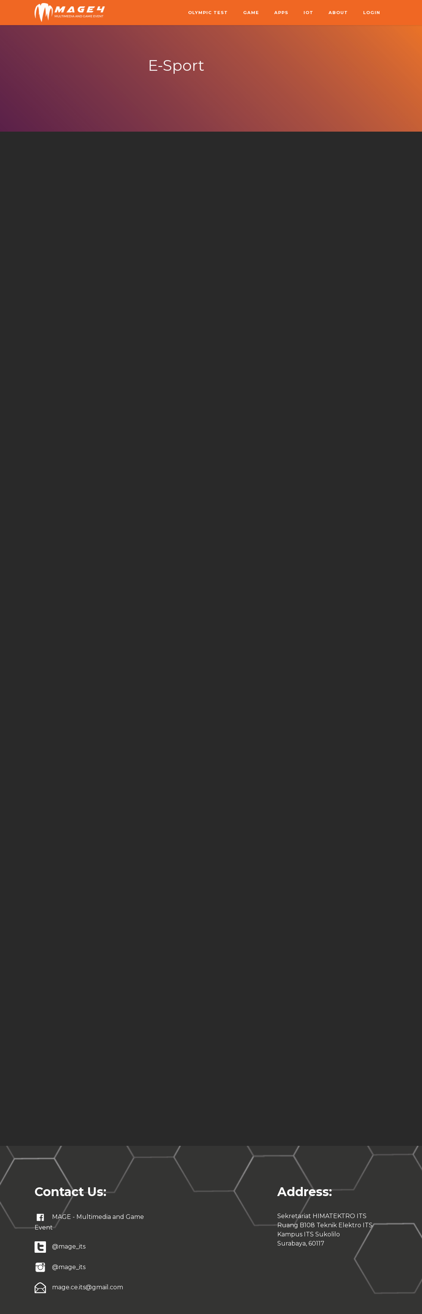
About (338, 12)
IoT (308, 12)
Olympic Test (208, 12)
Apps (281, 12)
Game (251, 12)
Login (371, 12)
